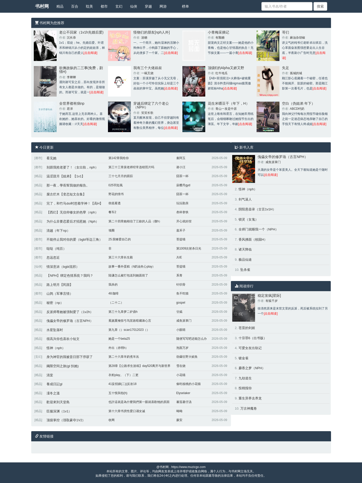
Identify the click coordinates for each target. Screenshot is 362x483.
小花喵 (180, 375)
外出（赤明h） (118, 348)
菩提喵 (180, 239)
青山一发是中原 (226, 109)
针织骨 (180, 284)
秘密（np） (54, 303)
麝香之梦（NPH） (252, 368)
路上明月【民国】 (59, 285)
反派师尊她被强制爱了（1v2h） (69, 312)
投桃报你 (245, 388)
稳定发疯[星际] (269, 295)
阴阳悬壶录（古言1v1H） (257, 209)
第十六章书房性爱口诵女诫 (126, 411)
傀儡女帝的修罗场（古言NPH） (69, 321)
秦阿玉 (180, 158)
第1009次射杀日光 (188, 248)
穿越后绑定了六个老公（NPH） (151, 105)
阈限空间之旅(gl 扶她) (62, 366)
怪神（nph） (55, 348)
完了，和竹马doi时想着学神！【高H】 (74, 203)
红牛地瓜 (221, 73)
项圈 (111, 230)
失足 (285, 68)
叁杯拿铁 (182, 212)
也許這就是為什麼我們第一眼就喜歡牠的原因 (138, 402)
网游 (163, 6)
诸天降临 (245, 249)
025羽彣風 (115, 185)
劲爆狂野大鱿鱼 (187, 357)
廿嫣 (179, 312)
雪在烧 (180, 366)
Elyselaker (183, 393)
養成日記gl (54, 384)
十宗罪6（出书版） (253, 338)
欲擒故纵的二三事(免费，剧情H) (81, 70)
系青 (179, 275)
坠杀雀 (245, 270)
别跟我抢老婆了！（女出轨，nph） (72, 167)
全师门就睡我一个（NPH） (258, 229)
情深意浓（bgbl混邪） (62, 267)
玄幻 (118, 6)
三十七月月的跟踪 (120, 176)
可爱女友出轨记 (250, 348)
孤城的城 (296, 73)
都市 (104, 6)
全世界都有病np (72, 103)
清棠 (49, 375)
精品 (60, 6)
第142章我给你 (118, 158)
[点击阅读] (91, 53)
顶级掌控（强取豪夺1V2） (65, 420)
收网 (111, 420)
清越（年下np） (58, 230)
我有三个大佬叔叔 (147, 68)
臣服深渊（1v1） (59, 411)
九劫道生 (245, 378)
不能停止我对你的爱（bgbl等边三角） (74, 239)
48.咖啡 (113, 293)
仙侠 (133, 6)
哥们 (285, 32)
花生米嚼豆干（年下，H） (228, 103)
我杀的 (113, 284)
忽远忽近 (53, 257)
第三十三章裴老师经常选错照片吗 (131, 167)
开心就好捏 (184, 221)
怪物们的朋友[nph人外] (151, 32)
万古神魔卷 (248, 408)
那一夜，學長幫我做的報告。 (67, 185)
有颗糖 (220, 37)
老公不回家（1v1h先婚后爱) (81, 32)
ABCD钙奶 (297, 109)
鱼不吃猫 (182, 293)
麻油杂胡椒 (297, 37)
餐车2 (112, 212)
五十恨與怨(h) (118, 393)
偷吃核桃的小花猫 (188, 384)
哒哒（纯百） (56, 249)
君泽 (70, 109)
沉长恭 (71, 37)
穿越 (148, 6)
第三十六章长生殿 (120, 257)
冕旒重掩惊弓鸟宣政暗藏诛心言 (129, 320)
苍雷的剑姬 (247, 328)
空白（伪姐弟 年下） (298, 103)
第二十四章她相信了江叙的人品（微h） (135, 221)
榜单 (185, 6)
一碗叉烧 (147, 73)
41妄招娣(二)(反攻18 (122, 384)
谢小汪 (180, 167)
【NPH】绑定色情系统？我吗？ (69, 275)
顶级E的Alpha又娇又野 (226, 68)
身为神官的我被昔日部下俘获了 (69, 357)
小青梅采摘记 (218, 32)
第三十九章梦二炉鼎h (123, 312)
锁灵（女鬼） (248, 219)
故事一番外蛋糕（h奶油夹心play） (131, 266)
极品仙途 (245, 259)
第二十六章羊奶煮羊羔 (123, 357)
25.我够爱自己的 (119, 239)
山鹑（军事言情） (59, 293)
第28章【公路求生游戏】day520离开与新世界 (139, 366)
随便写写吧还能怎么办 (191, 338)
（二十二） (116, 302)
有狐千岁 (271, 301)
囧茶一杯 (182, 176)
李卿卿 (71, 77)
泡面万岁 (182, 348)
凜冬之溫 (53, 393)
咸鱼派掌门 (184, 320)
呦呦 (179, 411)
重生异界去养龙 (250, 398)
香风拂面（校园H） (253, 239)
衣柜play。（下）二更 (123, 375)
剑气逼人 (245, 199)
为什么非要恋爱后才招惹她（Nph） (72, 221)
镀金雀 (243, 358)
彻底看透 (114, 203)
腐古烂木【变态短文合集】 (66, 194)
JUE (179, 257)
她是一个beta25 (119, 338)
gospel (180, 302)
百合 (74, 6)
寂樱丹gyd (183, 185)
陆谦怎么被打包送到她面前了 (128, 275)
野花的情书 (116, 194)
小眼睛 (180, 330)
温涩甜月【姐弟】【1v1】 (65, 176)
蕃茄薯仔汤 (184, 402)
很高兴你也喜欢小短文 (63, 339)
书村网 (42, 6)
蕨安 (179, 420)
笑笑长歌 (147, 113)
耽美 (89, 6)
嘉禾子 (180, 230)
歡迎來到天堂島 (58, 402)
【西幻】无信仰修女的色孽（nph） (72, 212)
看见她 (51, 158)
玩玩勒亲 (182, 203)
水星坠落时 (54, 330)
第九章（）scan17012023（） (129, 330)
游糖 (144, 37)
